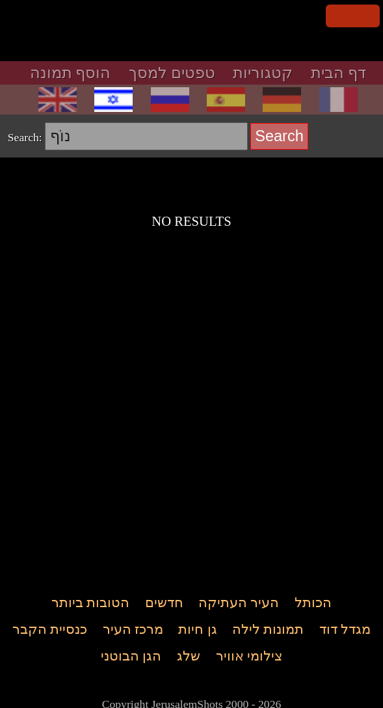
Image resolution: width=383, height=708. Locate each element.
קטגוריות (263, 72)
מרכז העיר (133, 630)
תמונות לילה (268, 630)
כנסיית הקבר (49, 630)
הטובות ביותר (90, 603)
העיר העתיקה (238, 603)
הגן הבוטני (131, 656)
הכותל (313, 603)
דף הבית (338, 72)
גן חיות (197, 630)
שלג (188, 656)
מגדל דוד (345, 630)
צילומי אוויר (249, 656)
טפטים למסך (172, 72)
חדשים (164, 603)
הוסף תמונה (70, 72)
